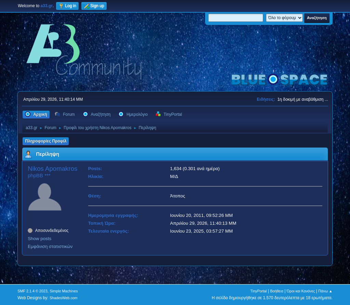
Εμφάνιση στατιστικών (50, 246)
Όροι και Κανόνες (301, 291)
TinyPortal (258, 291)
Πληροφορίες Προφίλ (45, 141)
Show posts (39, 238)
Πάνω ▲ (325, 291)
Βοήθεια (276, 291)
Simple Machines (64, 291)
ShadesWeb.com (64, 298)
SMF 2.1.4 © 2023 (32, 291)
